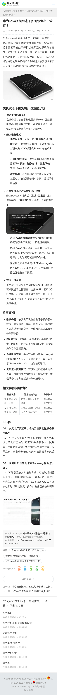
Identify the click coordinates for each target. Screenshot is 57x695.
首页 (15, 11)
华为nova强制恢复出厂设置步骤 (21, 555)
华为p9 (6, 663)
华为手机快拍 (10, 653)
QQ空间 (43, 568)
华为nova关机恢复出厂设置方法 (27, 550)
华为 (22, 11)
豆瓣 (37, 568)
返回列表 (26, 579)
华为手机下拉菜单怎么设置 (17, 623)
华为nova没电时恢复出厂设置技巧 (22, 561)
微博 (19, 568)
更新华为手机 (10, 633)
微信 (31, 568)
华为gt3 (7, 613)
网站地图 (28, 690)
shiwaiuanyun (12, 30)
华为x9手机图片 (11, 643)
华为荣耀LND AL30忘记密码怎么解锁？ (33, 586)
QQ (25, 568)
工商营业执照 (39, 686)
